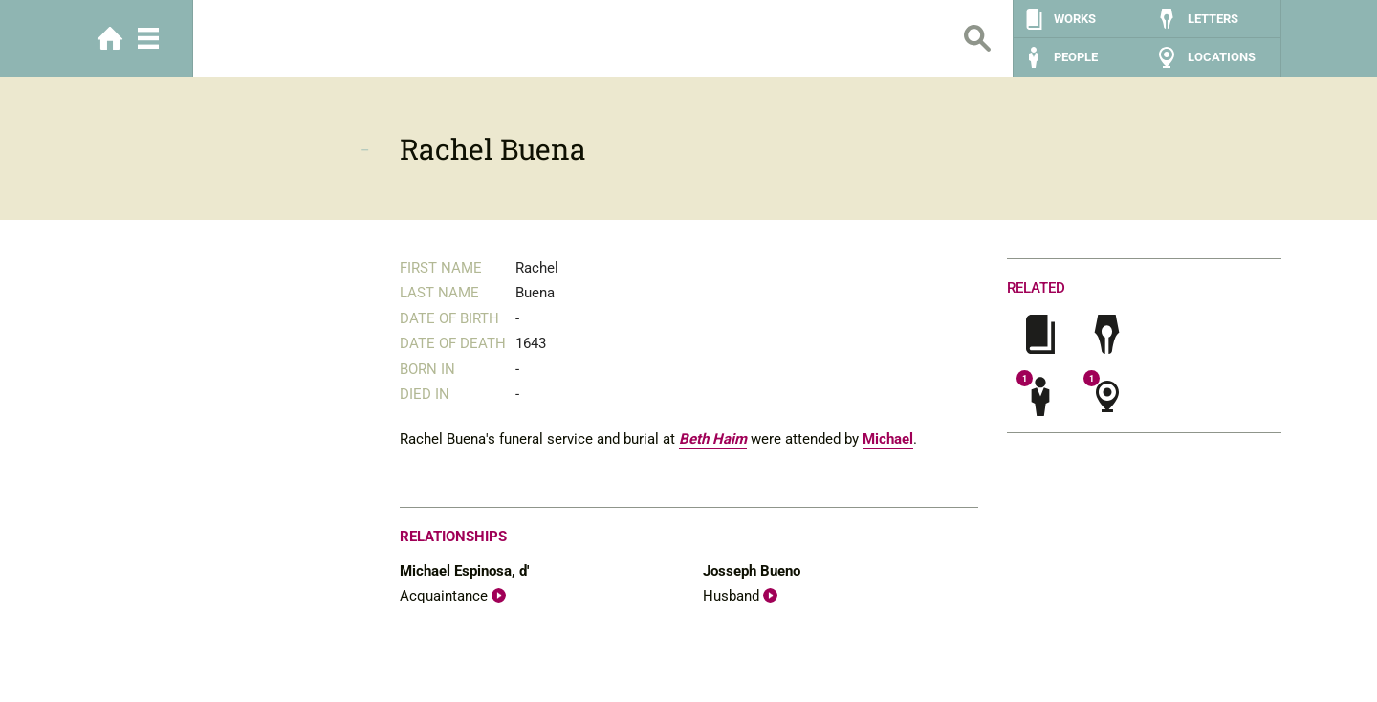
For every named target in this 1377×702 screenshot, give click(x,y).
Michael (888, 439)
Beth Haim (713, 439)
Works (1075, 18)
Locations (1222, 57)
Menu (148, 38)
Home (110, 38)
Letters (1213, 18)
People (1076, 57)
